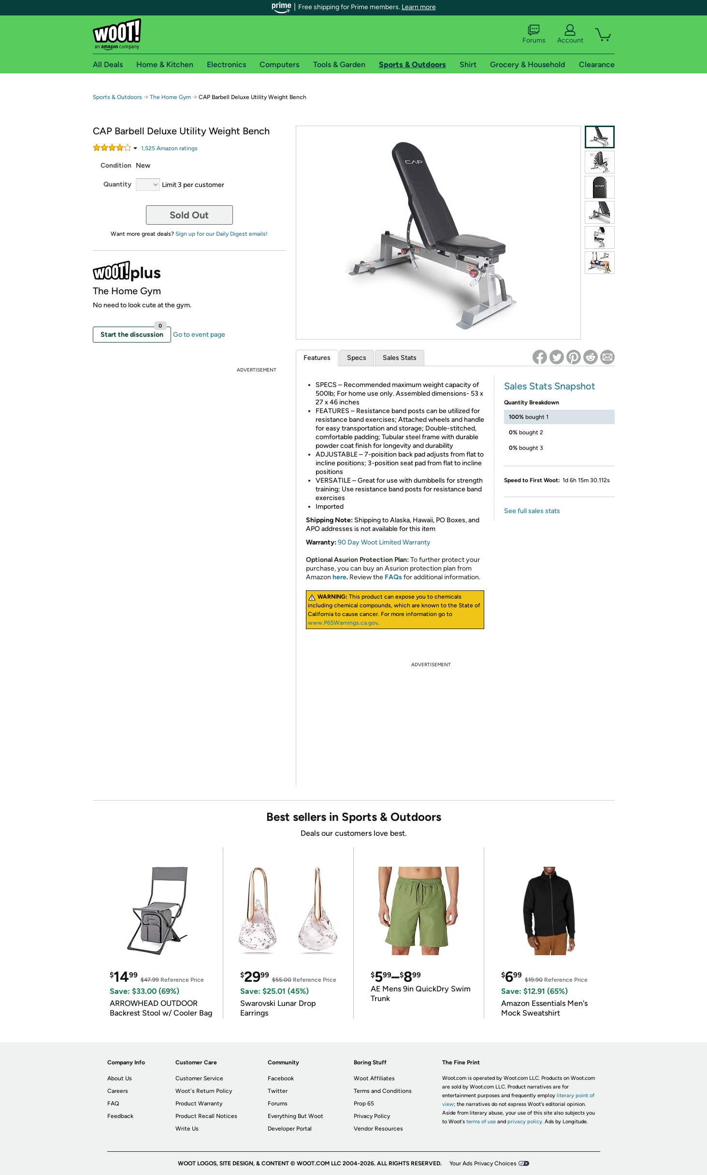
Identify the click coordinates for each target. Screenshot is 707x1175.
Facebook (281, 1078)
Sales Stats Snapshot (549, 386)
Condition (116, 165)
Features (317, 358)
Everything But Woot (295, 1116)
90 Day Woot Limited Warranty (384, 542)
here (339, 577)
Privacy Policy (372, 1116)
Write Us (187, 1128)
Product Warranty (198, 1103)
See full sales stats (532, 511)
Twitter (278, 1091)
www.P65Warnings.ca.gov (343, 622)
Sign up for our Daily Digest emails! (221, 233)
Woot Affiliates (374, 1078)
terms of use (481, 1121)
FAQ (113, 1103)
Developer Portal (290, 1128)
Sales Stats (400, 358)
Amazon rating (169, 148)
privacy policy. (525, 1121)
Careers (117, 1091)
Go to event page (199, 334)
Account (570, 34)
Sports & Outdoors (117, 97)
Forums (534, 34)
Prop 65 (364, 1103)
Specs (356, 358)
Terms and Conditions (383, 1091)
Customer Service (199, 1078)
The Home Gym (170, 97)
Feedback (120, 1116)
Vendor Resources (378, 1128)
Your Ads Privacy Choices (483, 1163)
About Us (119, 1078)
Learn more (419, 7)
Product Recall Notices (206, 1116)
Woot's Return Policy (203, 1091)
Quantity (117, 184)
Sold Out (189, 215)
